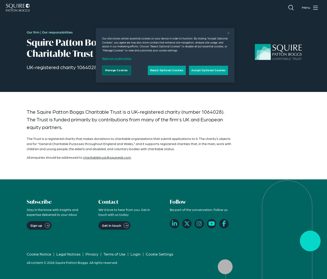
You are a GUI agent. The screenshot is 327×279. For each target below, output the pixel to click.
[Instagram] (199, 223)
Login (136, 253)
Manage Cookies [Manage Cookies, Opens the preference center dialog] (116, 70)
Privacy (92, 253)
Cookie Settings (159, 253)
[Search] (291, 7)
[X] (187, 223)
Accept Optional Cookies (208, 70)
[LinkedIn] (174, 223)
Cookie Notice (39, 253)
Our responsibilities (57, 32)
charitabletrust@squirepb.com (107, 157)
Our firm (33, 32)
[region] (165, 55)
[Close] (228, 33)
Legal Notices (68, 253)
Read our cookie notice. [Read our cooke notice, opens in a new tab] (117, 58)
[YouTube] (211, 223)
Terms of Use (114, 253)
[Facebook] (224, 223)
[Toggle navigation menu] (311, 7)
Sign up (36, 225)
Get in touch (111, 225)
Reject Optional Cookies (166, 70)
